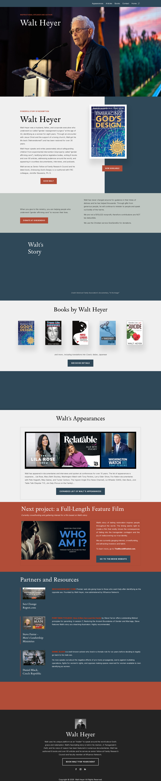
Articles (109, 4)
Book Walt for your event (80, 762)
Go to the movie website (113, 559)
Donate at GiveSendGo (34, 220)
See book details (80, 363)
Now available (112, 168)
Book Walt (48, 181)
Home (134, 4)
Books (117, 4)
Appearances (97, 4)
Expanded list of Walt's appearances (80, 491)
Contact (125, 4)
